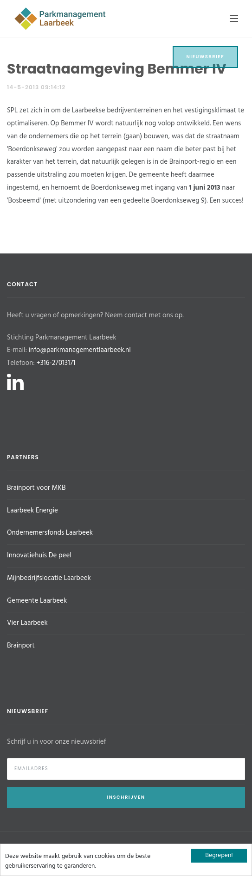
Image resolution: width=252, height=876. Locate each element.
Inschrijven (126, 797)
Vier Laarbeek (27, 623)
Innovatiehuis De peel (39, 555)
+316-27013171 (55, 363)
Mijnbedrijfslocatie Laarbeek (49, 578)
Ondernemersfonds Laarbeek (50, 532)
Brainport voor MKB (36, 488)
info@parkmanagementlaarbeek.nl (80, 350)
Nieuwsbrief (206, 56)
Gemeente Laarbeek (37, 600)
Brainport (21, 645)
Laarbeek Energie (32, 510)
